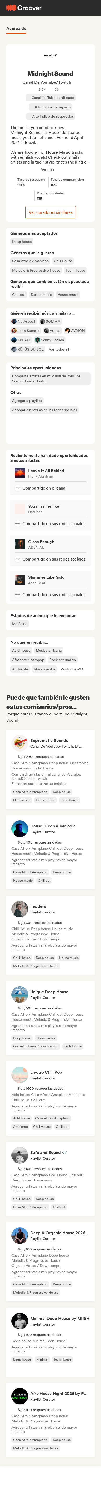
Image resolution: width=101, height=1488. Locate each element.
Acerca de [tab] (16, 28)
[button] (59, 349)
